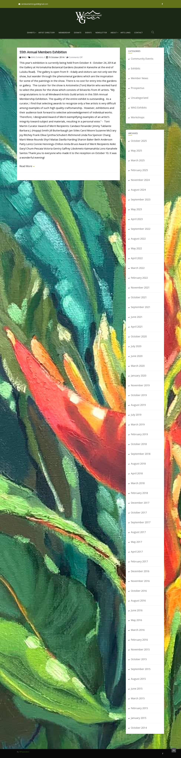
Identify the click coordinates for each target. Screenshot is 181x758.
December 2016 (140, 571)
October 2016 (139, 590)
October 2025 (139, 140)
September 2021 (140, 307)
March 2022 (138, 268)
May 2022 (136, 248)
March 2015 (138, 698)
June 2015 (136, 688)
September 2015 (140, 669)
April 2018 (137, 473)
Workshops (137, 117)
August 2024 (138, 189)
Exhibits (31, 32)
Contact (138, 32)
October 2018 (139, 444)
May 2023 (136, 209)
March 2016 (138, 630)
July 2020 (136, 346)
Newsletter (101, 32)
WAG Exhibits (37, 57)
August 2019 (138, 405)
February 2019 (139, 434)
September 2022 (140, 229)
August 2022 (138, 238)
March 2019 (138, 424)
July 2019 (136, 414)
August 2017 (138, 532)
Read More (25, 166)
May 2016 (136, 620)
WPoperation (24, 752)
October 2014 (139, 727)
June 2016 (136, 610)
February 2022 (139, 277)
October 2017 (139, 512)
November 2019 (140, 385)
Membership (64, 32)
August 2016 (138, 600)
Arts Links (125, 32)
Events (88, 32)
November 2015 (140, 649)
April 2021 (137, 326)
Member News (139, 78)
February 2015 (139, 708)
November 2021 (140, 287)
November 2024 (140, 180)
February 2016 (139, 639)
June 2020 (136, 356)
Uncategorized (139, 97)
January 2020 (138, 375)
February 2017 (139, 561)
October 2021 (139, 297)
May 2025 (136, 150)
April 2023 (137, 219)
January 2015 (138, 718)
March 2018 (138, 483)
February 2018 (139, 493)
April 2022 (137, 258)
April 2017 (137, 551)
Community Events (142, 58)
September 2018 (140, 454)
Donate (77, 32)
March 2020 (138, 365)
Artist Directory (46, 32)
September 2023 (140, 199)
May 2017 (136, 542)
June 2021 (136, 317)
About (114, 32)
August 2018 (138, 463)
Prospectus (137, 88)
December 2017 (140, 502)
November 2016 (140, 581)
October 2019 (139, 395)
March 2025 (138, 160)
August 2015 (138, 678)
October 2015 (139, 659)
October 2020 (139, 336)
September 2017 (140, 522)
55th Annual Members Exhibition (43, 52)
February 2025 (139, 170)
